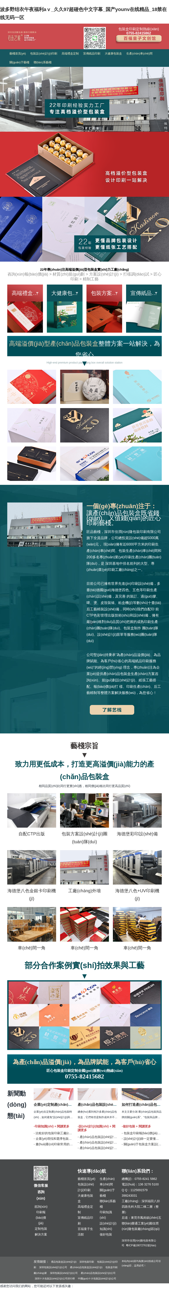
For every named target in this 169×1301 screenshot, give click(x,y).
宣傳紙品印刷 (91, 53)
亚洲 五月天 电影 (37, 1298)
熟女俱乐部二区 (60, 1298)
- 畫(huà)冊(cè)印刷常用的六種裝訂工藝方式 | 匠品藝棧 (71, 1144)
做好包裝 (106, 1234)
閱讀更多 (63, 1126)
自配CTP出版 (31, 833)
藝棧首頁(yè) (17, 53)
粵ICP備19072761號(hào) (141, 1245)
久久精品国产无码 (12, 1298)
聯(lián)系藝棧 (42, 62)
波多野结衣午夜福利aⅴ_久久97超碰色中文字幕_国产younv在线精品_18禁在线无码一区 (81, 13)
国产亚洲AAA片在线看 (87, 1298)
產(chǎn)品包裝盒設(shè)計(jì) (86, 1267)
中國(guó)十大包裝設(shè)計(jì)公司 (97, 1278)
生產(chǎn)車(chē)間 (139, 53)
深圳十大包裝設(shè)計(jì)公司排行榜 (55, 1278)
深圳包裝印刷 (86, 1261)
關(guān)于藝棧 (19, 62)
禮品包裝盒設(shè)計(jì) (64, 1261)
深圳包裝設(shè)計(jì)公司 (53, 1267)
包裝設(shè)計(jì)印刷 (43, 53)
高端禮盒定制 (70, 53)
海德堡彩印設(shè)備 (137, 833)
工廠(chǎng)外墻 (84, 890)
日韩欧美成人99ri (115, 1298)
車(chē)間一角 (32, 947)
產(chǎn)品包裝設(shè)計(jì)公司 (98, 1273)
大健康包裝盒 (113, 53)
